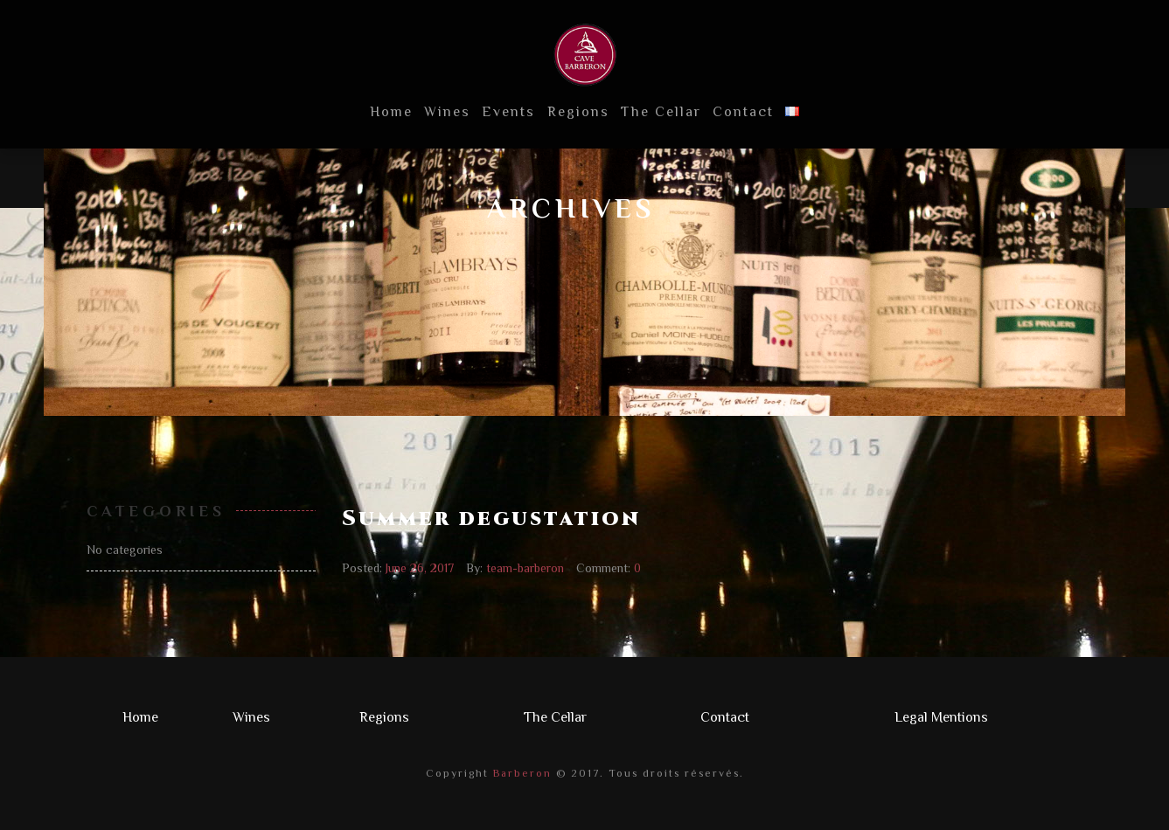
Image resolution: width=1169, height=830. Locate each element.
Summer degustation (491, 519)
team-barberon (525, 568)
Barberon (520, 773)
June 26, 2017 (420, 568)
